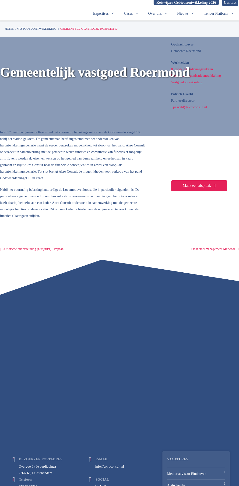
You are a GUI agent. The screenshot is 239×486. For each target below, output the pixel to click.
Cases (133, 14)
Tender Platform (221, 14)
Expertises (106, 14)
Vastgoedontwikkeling (36, 28)
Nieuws (188, 14)
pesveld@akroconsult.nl (189, 107)
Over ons (160, 14)
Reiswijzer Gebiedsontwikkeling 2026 (186, 2)
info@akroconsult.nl (109, 466)
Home (9, 28)
